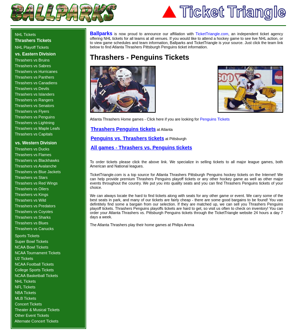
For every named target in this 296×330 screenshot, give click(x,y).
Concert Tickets (28, 304)
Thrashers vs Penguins (35, 117)
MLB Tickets (25, 298)
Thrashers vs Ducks (32, 149)
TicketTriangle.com (212, 34)
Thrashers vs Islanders (34, 94)
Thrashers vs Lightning (34, 123)
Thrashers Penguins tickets (123, 129)
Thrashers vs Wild (30, 200)
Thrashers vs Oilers (31, 189)
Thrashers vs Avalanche (35, 166)
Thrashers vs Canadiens (36, 83)
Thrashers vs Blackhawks (37, 160)
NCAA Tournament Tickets (38, 253)
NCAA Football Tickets (34, 264)
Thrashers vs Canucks (34, 229)
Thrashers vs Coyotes (34, 211)
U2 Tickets (24, 258)
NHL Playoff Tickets (32, 47)
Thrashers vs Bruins (32, 60)
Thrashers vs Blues (31, 223)
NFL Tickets (25, 287)
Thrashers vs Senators (34, 105)
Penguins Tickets (214, 119)
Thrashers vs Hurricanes (36, 71)
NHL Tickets (25, 34)
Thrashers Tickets (33, 40)
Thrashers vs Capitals (33, 134)
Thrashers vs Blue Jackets (38, 172)
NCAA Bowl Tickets (31, 247)
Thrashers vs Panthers (34, 77)
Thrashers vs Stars (31, 177)
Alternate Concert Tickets (36, 321)
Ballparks (101, 33)
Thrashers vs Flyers (32, 111)
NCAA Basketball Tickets (36, 275)
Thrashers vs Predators (35, 206)
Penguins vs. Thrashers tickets (127, 138)
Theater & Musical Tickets (37, 310)
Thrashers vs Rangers (34, 100)
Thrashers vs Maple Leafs (37, 128)
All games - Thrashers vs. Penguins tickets (141, 147)
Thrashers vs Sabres (33, 66)
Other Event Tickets (32, 315)
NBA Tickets (25, 293)
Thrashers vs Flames (33, 155)
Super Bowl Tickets (31, 241)
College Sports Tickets (34, 270)
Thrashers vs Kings (31, 194)
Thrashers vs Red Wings (36, 183)
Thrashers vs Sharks (33, 217)
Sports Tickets (27, 236)
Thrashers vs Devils (32, 88)
